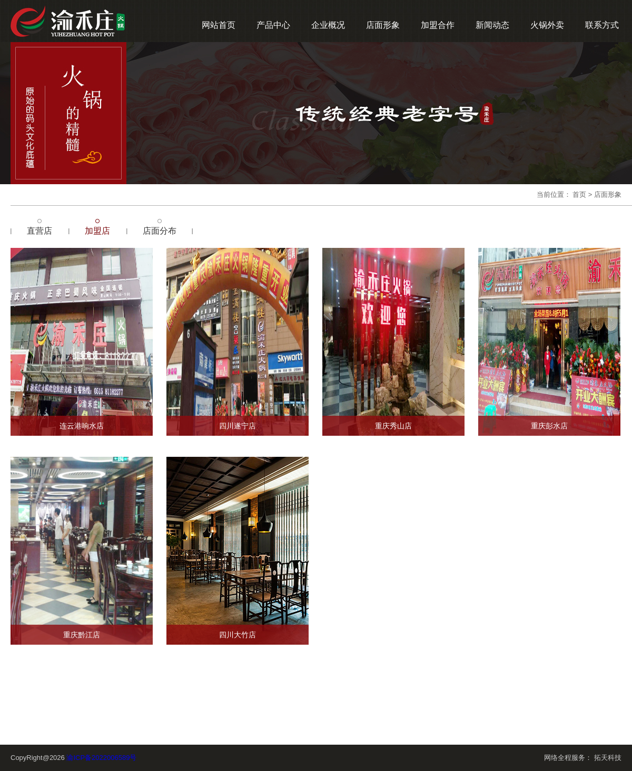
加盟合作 (438, 25)
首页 (579, 194)
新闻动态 (492, 25)
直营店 (39, 230)
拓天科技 (607, 758)
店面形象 (383, 25)
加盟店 (97, 230)
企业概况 (328, 25)
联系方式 (602, 25)
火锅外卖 (547, 25)
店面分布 (159, 230)
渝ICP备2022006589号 (101, 758)
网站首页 (218, 25)
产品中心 (273, 25)
